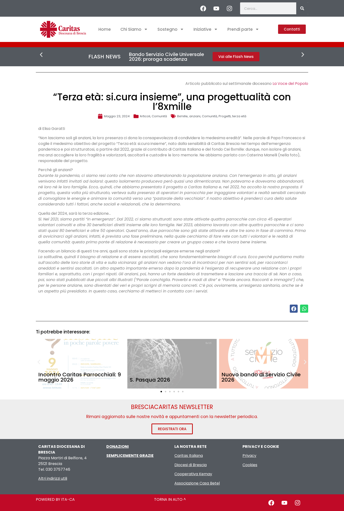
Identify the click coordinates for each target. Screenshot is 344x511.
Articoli (145, 116)
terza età (239, 116)
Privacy (249, 455)
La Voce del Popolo (290, 83)
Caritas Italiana (188, 455)
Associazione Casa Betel (197, 483)
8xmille (182, 116)
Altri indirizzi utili (52, 478)
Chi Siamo (134, 29)
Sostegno (170, 29)
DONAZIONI (117, 446)
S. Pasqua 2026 (150, 379)
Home (104, 29)
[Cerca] (302, 8)
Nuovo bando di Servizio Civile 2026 (261, 377)
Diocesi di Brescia (190, 465)
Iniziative (206, 29)
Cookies (249, 465)
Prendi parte (243, 29)
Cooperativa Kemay (193, 474)
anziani (194, 116)
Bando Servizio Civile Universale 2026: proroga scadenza (166, 56)
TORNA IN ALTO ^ (170, 499)
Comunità (159, 116)
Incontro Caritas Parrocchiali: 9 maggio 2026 (79, 377)
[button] (41, 55)
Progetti (225, 116)
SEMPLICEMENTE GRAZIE (130, 455)
